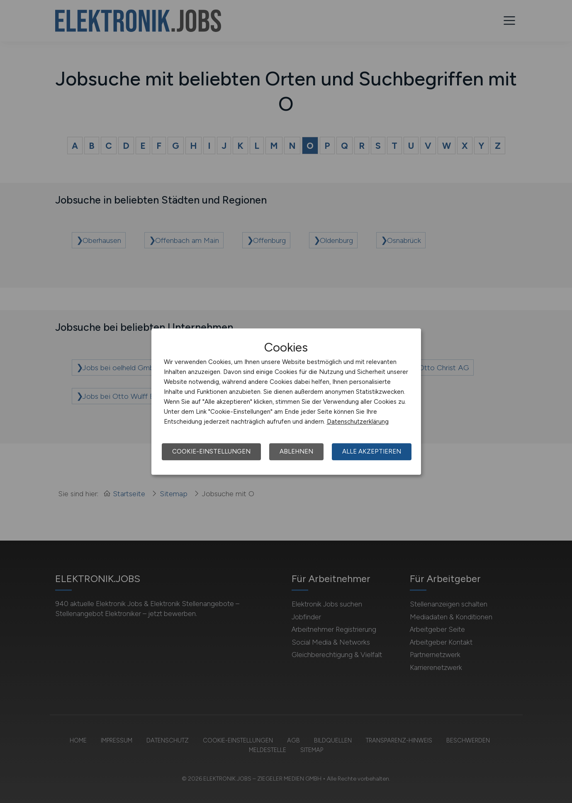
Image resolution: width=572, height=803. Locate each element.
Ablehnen (296, 451)
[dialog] (286, 401)
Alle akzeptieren (371, 451)
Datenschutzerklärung (358, 421)
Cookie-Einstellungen (211, 451)
